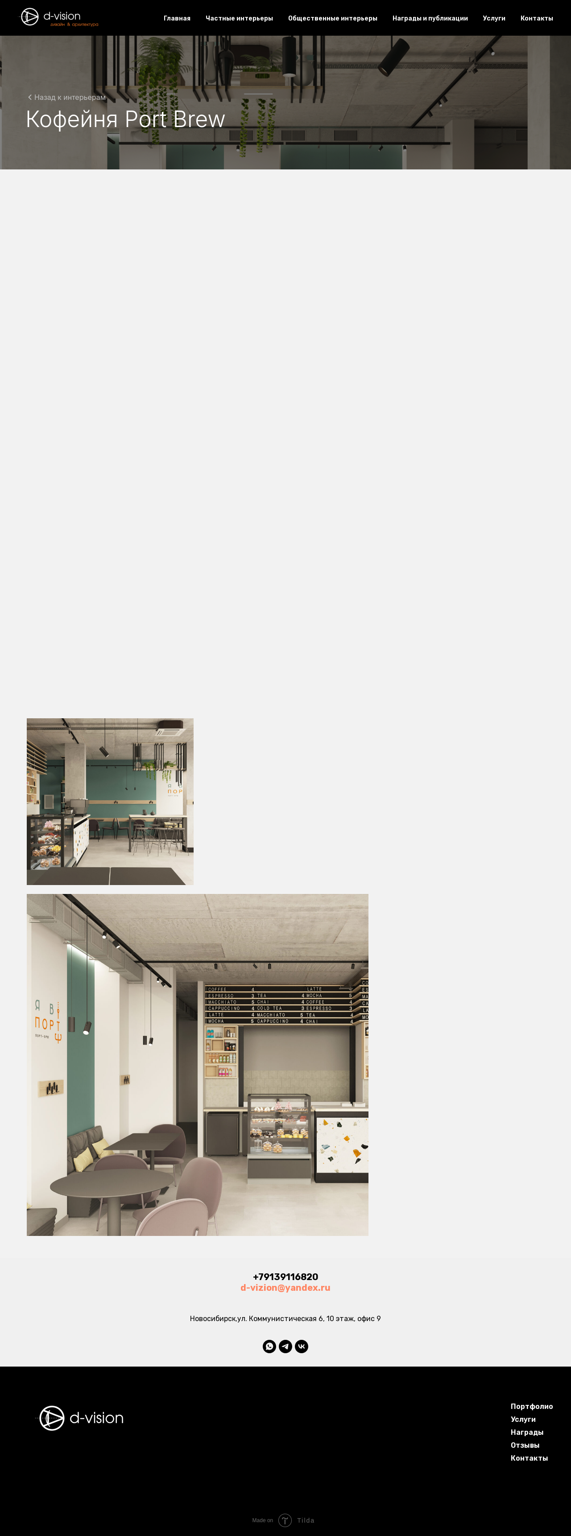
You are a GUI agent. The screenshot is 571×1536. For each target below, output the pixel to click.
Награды (527, 1432)
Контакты (537, 18)
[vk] (301, 1346)
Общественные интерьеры (332, 18)
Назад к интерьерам (70, 97)
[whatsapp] (269, 1346)
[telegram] (285, 1346)
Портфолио (532, 1406)
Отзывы (525, 1445)
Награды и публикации (430, 18)
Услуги (494, 18)
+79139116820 (286, 1277)
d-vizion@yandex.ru (285, 1287)
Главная (177, 18)
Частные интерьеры (239, 18)
